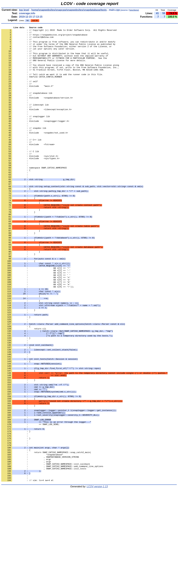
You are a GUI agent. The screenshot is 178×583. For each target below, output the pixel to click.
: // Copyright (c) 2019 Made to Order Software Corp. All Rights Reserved (59, 31)
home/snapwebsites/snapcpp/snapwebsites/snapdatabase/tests (69, 10)
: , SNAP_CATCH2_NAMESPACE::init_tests (43, 557)
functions (133, 10)
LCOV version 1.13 (97, 577)
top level (24, 10)
